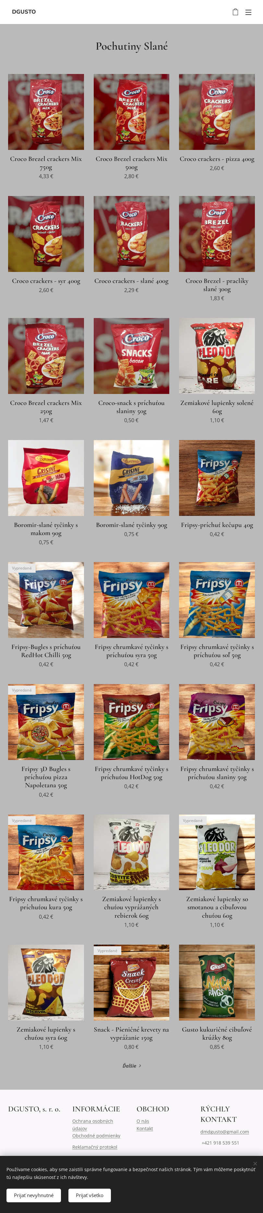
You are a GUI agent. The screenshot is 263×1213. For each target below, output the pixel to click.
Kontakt (145, 1128)
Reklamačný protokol (94, 1147)
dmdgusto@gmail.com (224, 1132)
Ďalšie (129, 1065)
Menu (248, 12)
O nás (143, 1121)
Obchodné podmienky (96, 1136)
